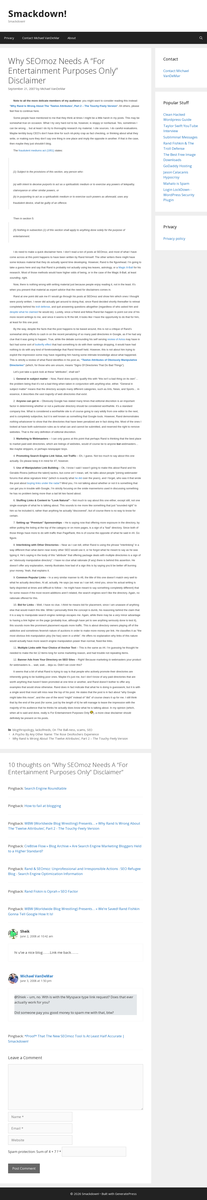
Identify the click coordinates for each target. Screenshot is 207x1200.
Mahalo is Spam (176, 183)
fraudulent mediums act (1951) (36, 150)
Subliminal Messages (180, 137)
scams (81, 730)
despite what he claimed (24, 311)
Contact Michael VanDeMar (40, 38)
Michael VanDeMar (36, 976)
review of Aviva (116, 339)
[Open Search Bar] (201, 38)
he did (78, 478)
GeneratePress (126, 1194)
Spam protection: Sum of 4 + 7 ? (33, 1151)
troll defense (43, 306)
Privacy (9, 38)
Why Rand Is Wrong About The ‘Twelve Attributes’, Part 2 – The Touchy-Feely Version (70, 738)
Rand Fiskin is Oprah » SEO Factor (51, 891)
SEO (89, 730)
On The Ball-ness (63, 730)
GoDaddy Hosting (177, 166)
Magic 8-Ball (125, 267)
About (72, 38)
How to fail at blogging (42, 805)
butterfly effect (43, 344)
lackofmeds (43, 730)
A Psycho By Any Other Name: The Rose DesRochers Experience (56, 734)
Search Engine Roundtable (45, 788)
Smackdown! (37, 13)
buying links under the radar (43, 483)
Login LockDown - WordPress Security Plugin (178, 194)
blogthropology (23, 730)
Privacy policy (174, 238)
